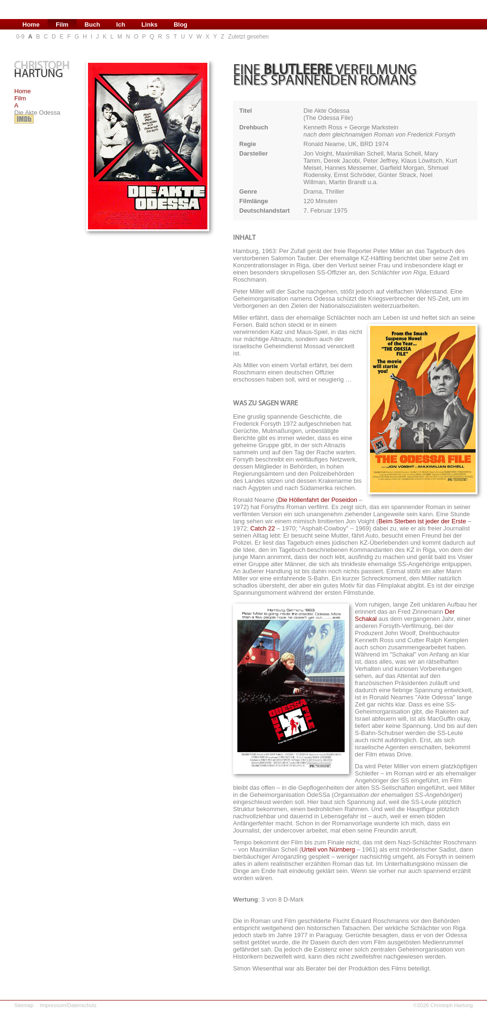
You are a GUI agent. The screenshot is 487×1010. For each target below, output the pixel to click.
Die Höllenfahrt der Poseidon (317, 499)
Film (20, 98)
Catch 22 (262, 528)
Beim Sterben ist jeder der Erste (422, 521)
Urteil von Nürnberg (328, 849)
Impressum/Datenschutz (68, 1005)
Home (22, 91)
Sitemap (23, 1005)
